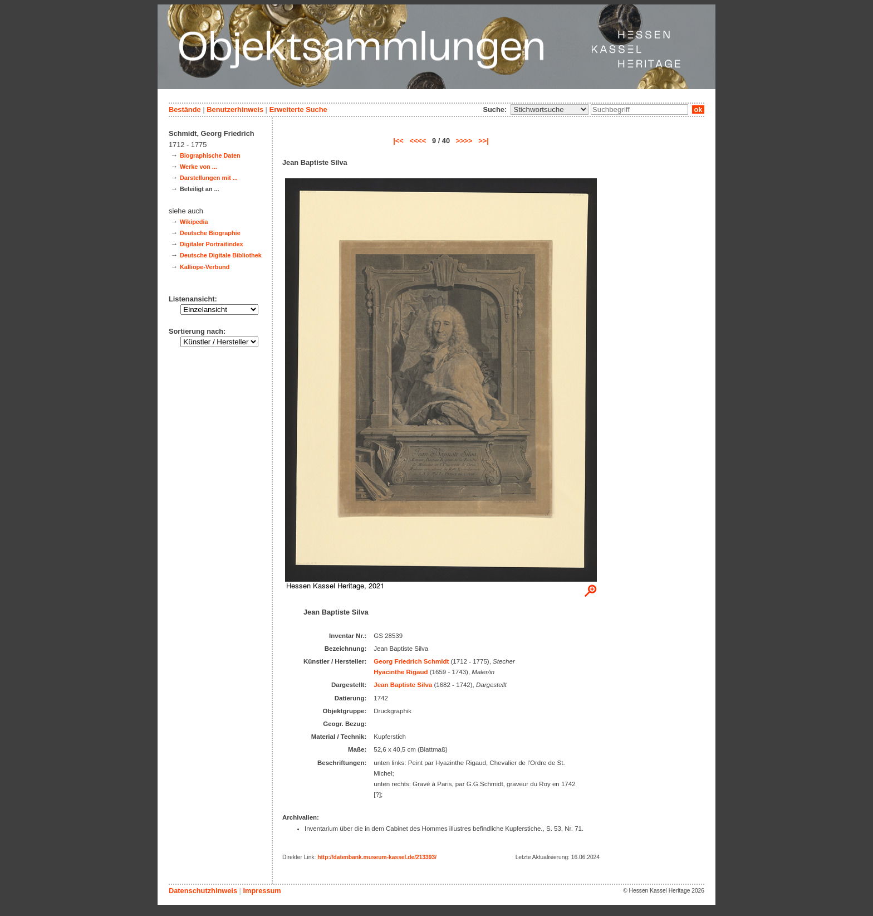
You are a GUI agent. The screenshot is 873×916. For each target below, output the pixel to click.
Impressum (262, 890)
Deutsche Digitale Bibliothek (221, 255)
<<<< (417, 141)
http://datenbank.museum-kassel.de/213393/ (376, 857)
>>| (483, 141)
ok (698, 109)
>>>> (464, 141)
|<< (398, 141)
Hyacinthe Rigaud (401, 672)
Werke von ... (198, 166)
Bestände (185, 109)
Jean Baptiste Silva (403, 684)
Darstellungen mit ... (209, 177)
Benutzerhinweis (235, 109)
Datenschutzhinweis (203, 890)
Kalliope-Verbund (204, 267)
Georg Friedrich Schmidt (411, 661)
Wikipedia (194, 221)
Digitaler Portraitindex (211, 244)
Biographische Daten (210, 155)
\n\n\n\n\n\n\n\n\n (549, 109)
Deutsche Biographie (210, 233)
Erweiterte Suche (298, 109)
